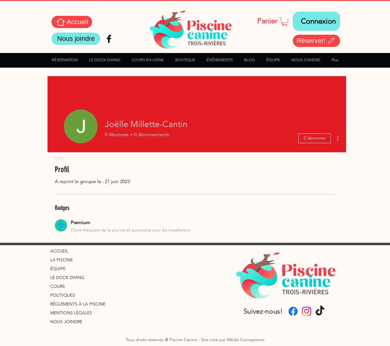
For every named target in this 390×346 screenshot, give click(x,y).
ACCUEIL (59, 251)
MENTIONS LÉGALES (71, 313)
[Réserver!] (316, 41)
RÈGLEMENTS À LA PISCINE (77, 304)
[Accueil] (71, 22)
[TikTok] (320, 311)
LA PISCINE (61, 260)
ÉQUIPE (58, 268)
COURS (57, 286)
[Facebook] (293, 311)
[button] (284, 21)
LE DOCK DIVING (67, 277)
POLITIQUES (62, 295)
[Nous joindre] (75, 39)
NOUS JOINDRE (66, 321)
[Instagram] (306, 311)
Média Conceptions (245, 339)
